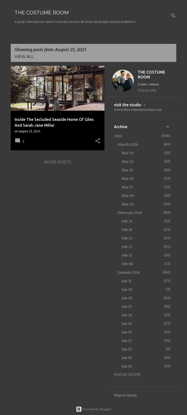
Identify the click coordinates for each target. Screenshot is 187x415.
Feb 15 (127, 238)
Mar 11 (127, 187)
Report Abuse (125, 395)
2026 (118, 136)
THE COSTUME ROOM (42, 13)
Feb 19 (127, 230)
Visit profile (147, 90)
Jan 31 (126, 281)
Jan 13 (127, 349)
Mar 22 (127, 161)
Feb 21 (127, 221)
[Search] (173, 15)
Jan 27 (127, 306)
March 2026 (128, 144)
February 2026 (130, 213)
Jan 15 (127, 340)
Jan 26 (127, 315)
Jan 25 (127, 323)
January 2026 (129, 272)
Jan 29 (127, 298)
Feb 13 (127, 247)
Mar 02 (128, 204)
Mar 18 (127, 178)
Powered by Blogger (93, 409)
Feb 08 (127, 264)
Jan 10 (127, 358)
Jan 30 (127, 289)
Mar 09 (128, 195)
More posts (57, 162)
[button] (98, 141)
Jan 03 (127, 366)
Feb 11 (127, 255)
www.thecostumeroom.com (137, 109)
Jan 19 (127, 332)
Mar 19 (127, 170)
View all (24, 56)
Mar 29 (128, 153)
